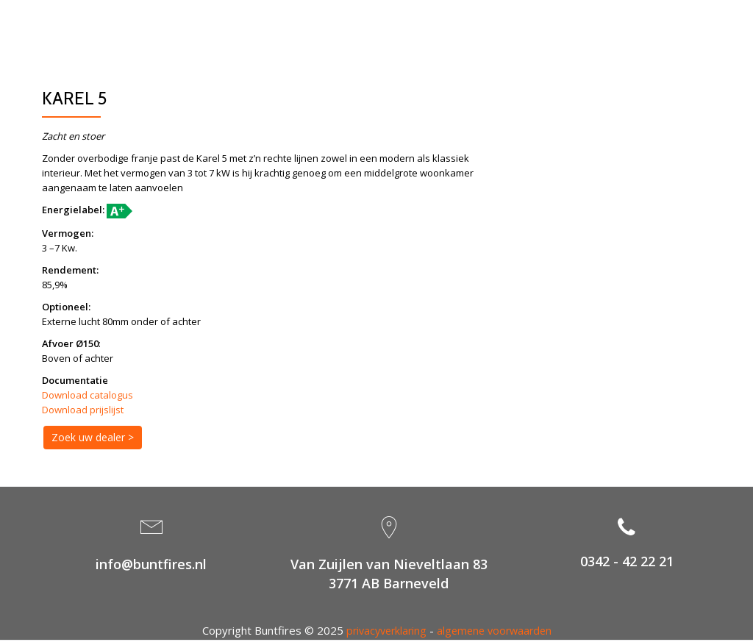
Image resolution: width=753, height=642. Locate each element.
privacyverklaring (383, 631)
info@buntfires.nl (151, 565)
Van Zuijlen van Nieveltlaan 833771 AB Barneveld (389, 575)
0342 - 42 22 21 (627, 562)
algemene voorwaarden (496, 631)
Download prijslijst (83, 409)
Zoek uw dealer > (92, 437)
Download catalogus (87, 395)
